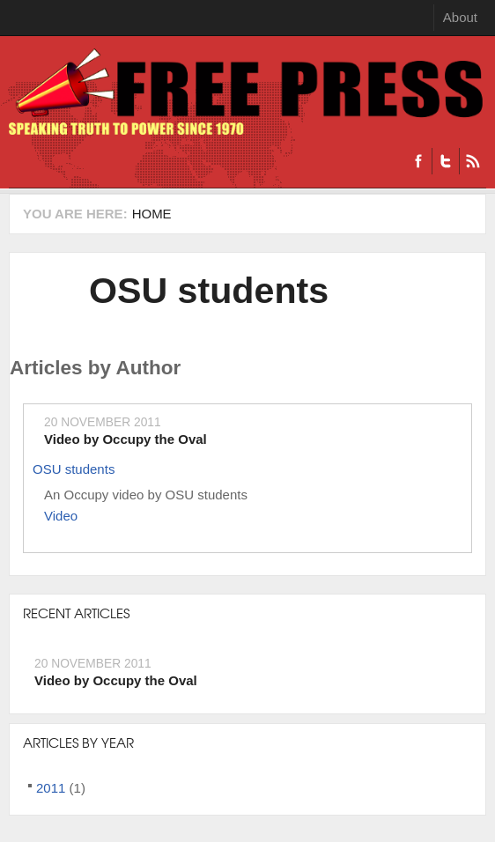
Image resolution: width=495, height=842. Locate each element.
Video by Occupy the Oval (125, 439)
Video (61, 515)
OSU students (209, 290)
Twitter (445, 161)
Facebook (418, 161)
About (460, 17)
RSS (472, 161)
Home (152, 213)
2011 (50, 787)
